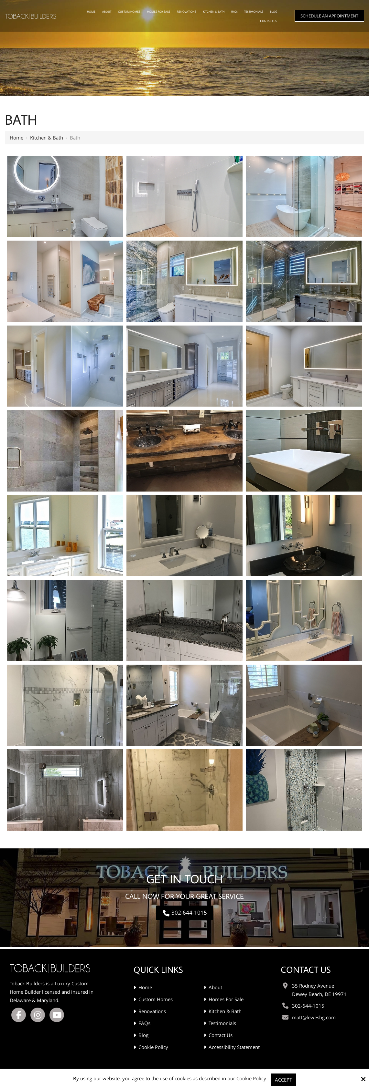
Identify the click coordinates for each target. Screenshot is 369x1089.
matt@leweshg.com (314, 1015)
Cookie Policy (251, 1078)
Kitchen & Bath (46, 137)
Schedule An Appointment (329, 16)
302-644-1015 (184, 912)
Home (16, 137)
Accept (283, 1079)
